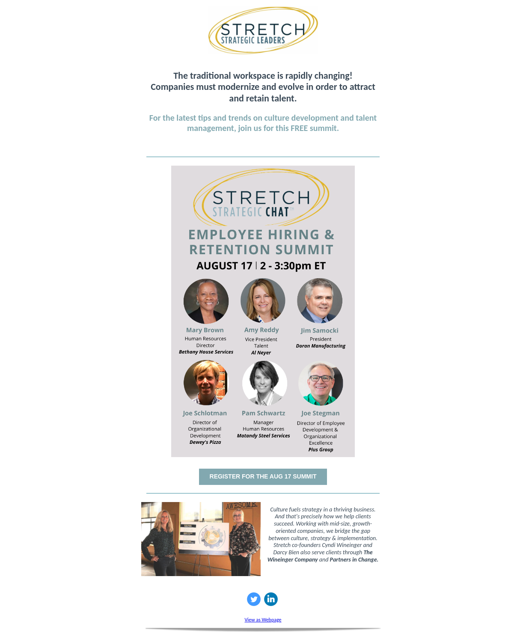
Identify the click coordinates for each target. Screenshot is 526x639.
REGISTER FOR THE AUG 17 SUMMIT (263, 476)
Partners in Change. (354, 559)
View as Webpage (262, 620)
